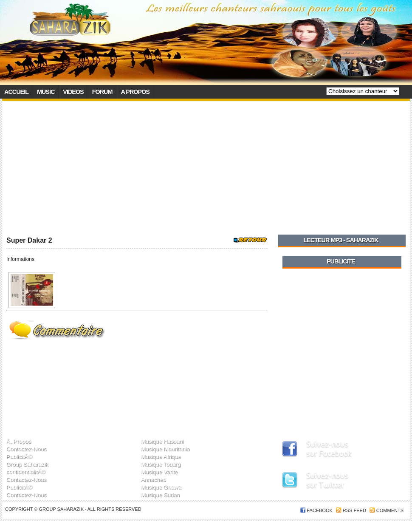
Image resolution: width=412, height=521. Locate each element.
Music (45, 91)
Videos (73, 91)
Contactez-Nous (26, 448)
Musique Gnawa (161, 487)
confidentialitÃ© (25, 471)
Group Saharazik (27, 464)
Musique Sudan (160, 494)
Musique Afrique (161, 456)
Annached (153, 479)
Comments (390, 510)
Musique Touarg (161, 464)
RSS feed (354, 510)
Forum (102, 91)
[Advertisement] (206, 164)
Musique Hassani (162, 441)
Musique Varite (159, 471)
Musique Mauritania (165, 448)
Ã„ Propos (18, 441)
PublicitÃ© (19, 456)
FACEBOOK (320, 510)
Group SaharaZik (62, 509)
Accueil (16, 91)
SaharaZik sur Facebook (335, 450)
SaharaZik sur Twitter (335, 482)
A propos (135, 91)
